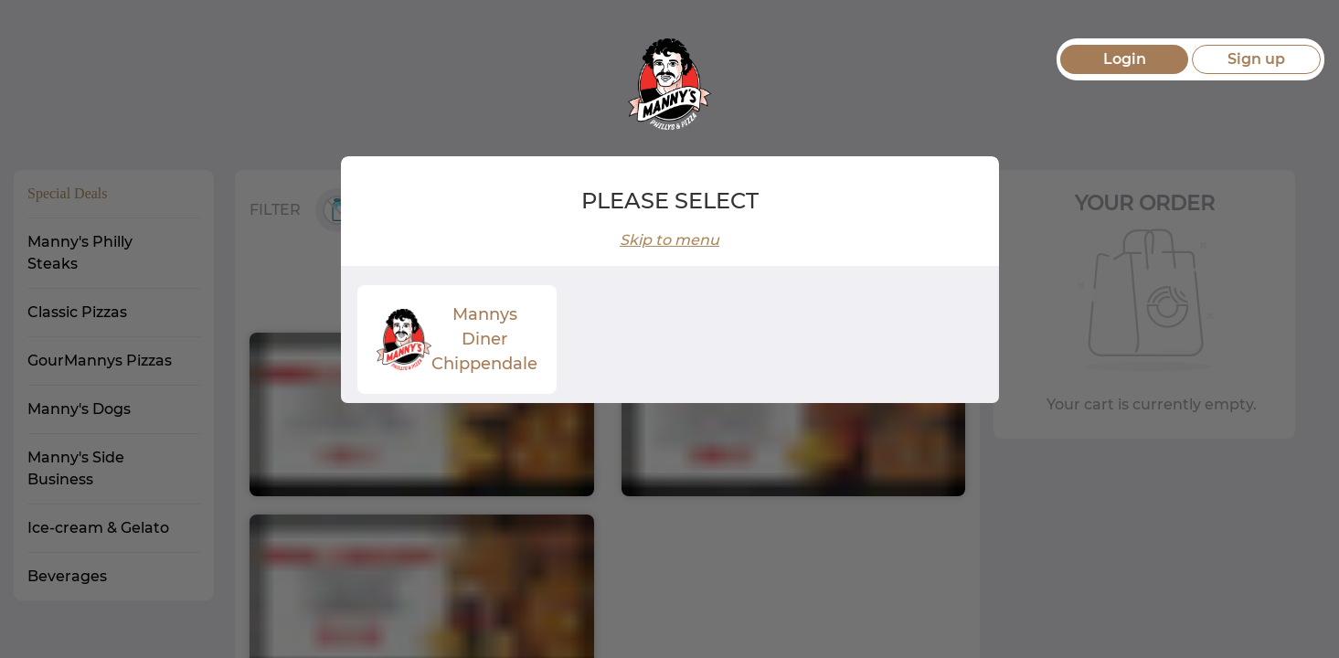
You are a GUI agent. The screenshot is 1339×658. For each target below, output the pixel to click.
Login (1124, 59)
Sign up (1256, 59)
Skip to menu (669, 240)
